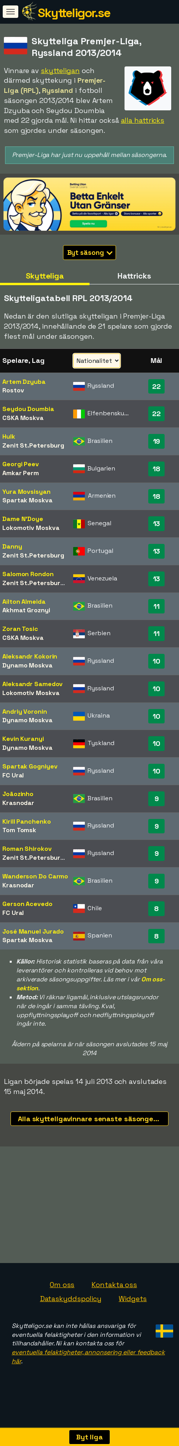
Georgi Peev (20, 464)
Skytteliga (45, 276)
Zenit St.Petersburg (33, 445)
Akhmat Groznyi (26, 610)
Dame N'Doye (22, 519)
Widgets (133, 1310)
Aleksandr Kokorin (29, 656)
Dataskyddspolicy (71, 1310)
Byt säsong (90, 252)
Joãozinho (17, 794)
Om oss (62, 1296)
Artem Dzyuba (24, 382)
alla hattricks (143, 120)
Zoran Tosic (20, 629)
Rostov (13, 390)
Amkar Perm (20, 473)
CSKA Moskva (23, 418)
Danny (12, 546)
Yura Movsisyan (26, 492)
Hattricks (134, 276)
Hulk (8, 436)
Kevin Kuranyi (23, 739)
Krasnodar (18, 803)
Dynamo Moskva (27, 665)
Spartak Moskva (27, 500)
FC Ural (13, 775)
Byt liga (89, 1436)
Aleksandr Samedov (32, 684)
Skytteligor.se (74, 13)
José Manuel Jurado (33, 931)
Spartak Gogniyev (29, 766)
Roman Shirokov (27, 849)
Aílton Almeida (24, 602)
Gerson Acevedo (27, 904)
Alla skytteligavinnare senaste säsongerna (91, 1118)
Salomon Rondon (28, 574)
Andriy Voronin (24, 711)
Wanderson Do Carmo (35, 876)
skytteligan (60, 70)
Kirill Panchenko (26, 821)
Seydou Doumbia (28, 409)
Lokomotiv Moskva (30, 528)
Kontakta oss (114, 1296)
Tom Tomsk (19, 830)
